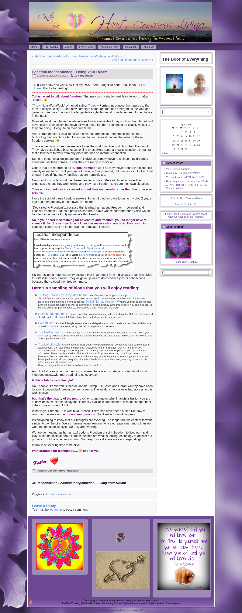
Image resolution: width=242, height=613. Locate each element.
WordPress (107, 610)
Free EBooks (86, 47)
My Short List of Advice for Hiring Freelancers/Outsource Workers (78, 56)
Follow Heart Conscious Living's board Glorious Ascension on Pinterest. (186, 215)
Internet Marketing (68, 470)
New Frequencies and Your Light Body (187, 181)
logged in (56, 509)
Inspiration (131, 47)
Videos (68, 47)
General (52, 470)
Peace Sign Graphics (186, 262)
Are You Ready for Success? (131, 59)
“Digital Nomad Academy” (102, 301)
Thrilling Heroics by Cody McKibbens (62, 295)
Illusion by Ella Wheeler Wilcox (183, 173)
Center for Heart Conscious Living (186, 198)
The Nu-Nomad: (49, 332)
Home (34, 47)
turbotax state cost (58, 494)
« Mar (165, 153)
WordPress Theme (124, 610)
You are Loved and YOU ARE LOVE (186, 177)
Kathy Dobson (86, 75)
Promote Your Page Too (186, 204)
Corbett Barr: (46, 323)
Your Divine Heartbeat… (179, 169)
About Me (148, 47)
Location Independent (52, 313)
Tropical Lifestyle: (49, 344)
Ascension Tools (109, 47)
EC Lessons (51, 47)
